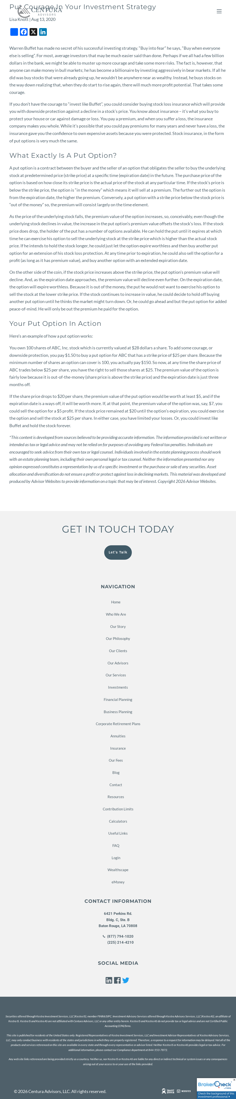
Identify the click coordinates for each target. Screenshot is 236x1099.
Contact (115, 785)
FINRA (101, 1016)
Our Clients (118, 651)
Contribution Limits (118, 809)
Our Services (116, 675)
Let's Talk (118, 552)
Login (116, 858)
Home (116, 602)
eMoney (118, 882)
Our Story (118, 626)
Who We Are (116, 614)
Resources (116, 797)
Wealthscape (118, 870)
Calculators (118, 821)
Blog (116, 772)
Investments (118, 687)
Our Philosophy (118, 638)
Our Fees (116, 760)
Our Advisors (118, 663)
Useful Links (118, 833)
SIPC (108, 1016)
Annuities (118, 736)
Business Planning (118, 712)
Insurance (118, 748)
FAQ (115, 845)
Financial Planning (118, 699)
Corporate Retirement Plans (118, 724)
